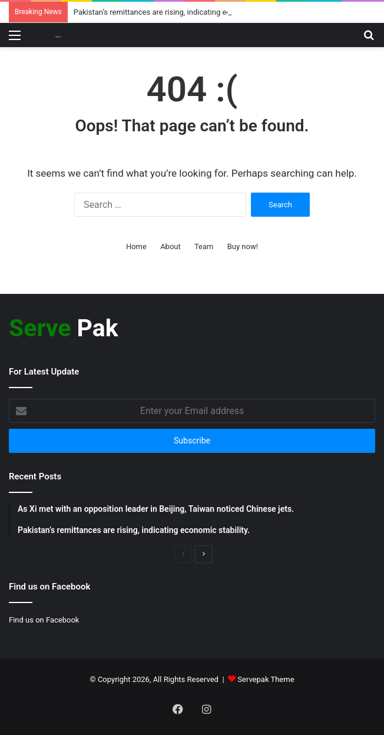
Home (136, 246)
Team (204, 246)
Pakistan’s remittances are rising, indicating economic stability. (180, 12)
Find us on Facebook (44, 619)
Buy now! (242, 246)
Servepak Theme (265, 679)
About (170, 246)
